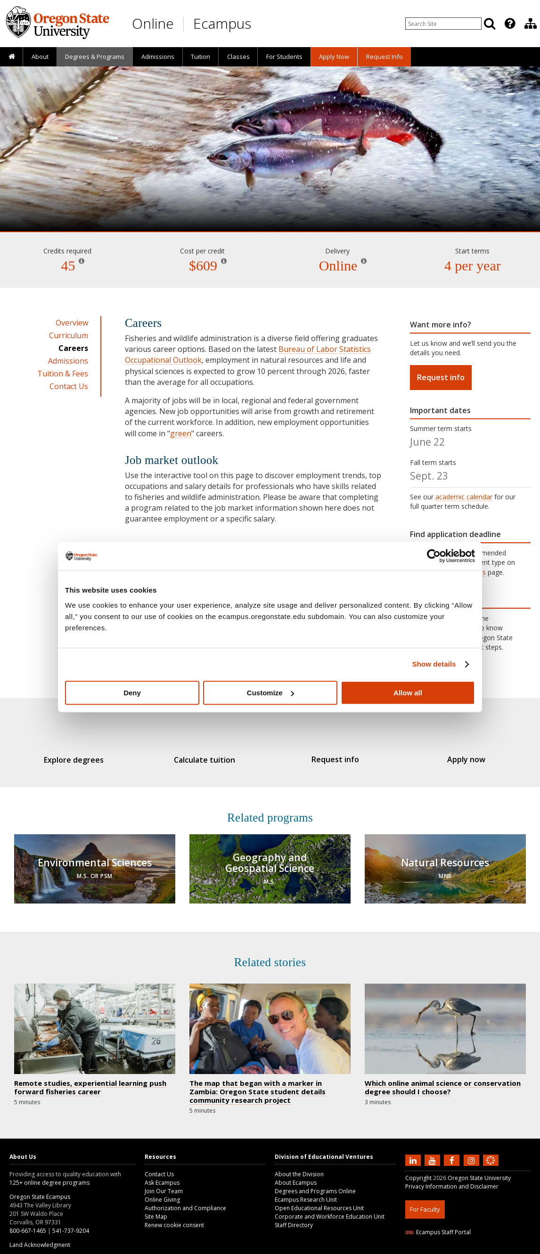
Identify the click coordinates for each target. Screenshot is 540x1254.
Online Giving (162, 1193)
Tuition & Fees (62, 373)
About (40, 56)
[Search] (490, 23)
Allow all (407, 693)
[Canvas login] (490, 1160)
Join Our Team (164, 1184)
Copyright (418, 1171)
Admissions (157, 56)
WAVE (499, 1248)
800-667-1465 (27, 1224)
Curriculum (68, 335)
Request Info (384, 56)
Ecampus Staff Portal (438, 1225)
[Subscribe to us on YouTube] (433, 1153)
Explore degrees (88, 760)
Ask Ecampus (162, 1176)
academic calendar (463, 496)
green (180, 433)
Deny (132, 693)
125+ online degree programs (49, 1176)
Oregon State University (479, 1171)
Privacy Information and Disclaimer (452, 1179)
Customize (270, 693)
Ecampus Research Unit (306, 1193)
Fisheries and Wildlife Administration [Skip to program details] (270, 204)
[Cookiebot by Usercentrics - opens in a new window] (434, 556)
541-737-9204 (70, 1224)
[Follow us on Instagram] (473, 1153)
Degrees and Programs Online (315, 1184)
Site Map (156, 1209)
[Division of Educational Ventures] (530, 23)
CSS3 (479, 1248)
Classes (238, 56)
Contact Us (68, 386)
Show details (434, 664)
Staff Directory (294, 1218)
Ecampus (222, 23)
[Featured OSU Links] (509, 23)
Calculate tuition (209, 760)
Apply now (452, 759)
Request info (441, 377)
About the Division (299, 1167)
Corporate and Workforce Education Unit (330, 1209)
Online (153, 23)
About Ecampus (296, 1176)
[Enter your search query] (443, 23)
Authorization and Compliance (185, 1201)
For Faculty (425, 1202)
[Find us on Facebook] (453, 1153)
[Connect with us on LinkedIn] (414, 1153)
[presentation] (509, 23)
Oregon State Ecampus (39, 1190)
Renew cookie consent (174, 1218)
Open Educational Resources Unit (319, 1201)
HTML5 (458, 1248)
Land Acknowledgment (39, 1238)
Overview (72, 322)
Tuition (200, 56)
